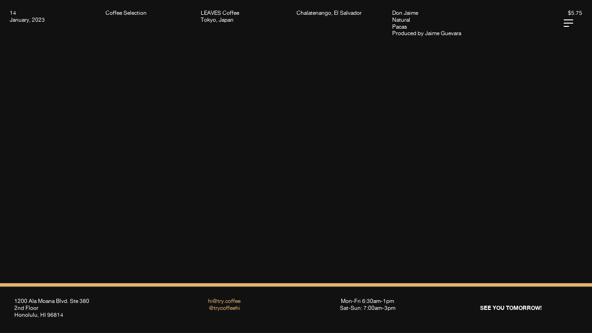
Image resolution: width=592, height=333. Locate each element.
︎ (568, 23)
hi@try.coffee (224, 300)
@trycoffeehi (224, 307)
